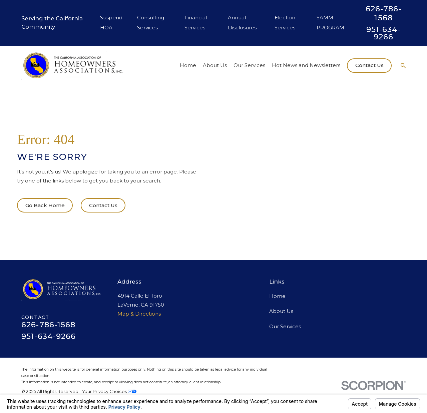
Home (277, 296)
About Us (281, 311)
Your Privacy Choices (109, 391)
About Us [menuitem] (215, 65)
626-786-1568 (384, 13)
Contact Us (369, 65)
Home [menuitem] (188, 65)
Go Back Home (45, 205)
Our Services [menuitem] (249, 65)
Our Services (285, 326)
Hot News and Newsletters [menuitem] (306, 65)
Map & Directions (139, 314)
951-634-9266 (383, 33)
